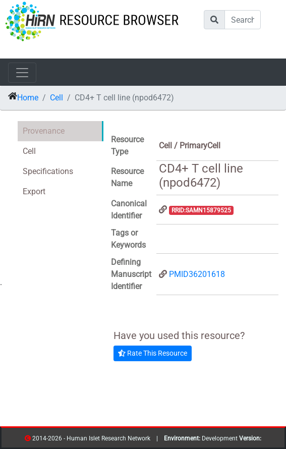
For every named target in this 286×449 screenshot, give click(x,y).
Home (27, 97)
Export (34, 191)
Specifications (48, 171)
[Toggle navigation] (22, 73)
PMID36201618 (197, 274)
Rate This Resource (152, 353)
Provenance (44, 131)
